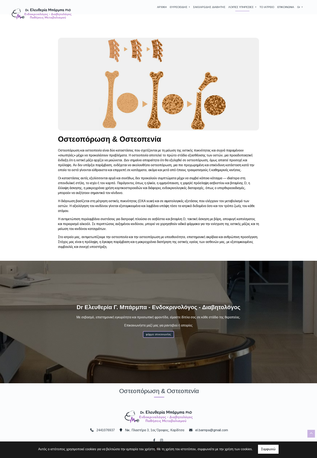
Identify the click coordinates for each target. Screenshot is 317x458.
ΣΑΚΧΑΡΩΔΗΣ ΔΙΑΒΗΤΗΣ (209, 7)
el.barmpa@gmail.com (211, 430)
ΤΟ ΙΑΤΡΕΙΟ (266, 7)
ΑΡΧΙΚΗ (162, 7)
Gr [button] (299, 7)
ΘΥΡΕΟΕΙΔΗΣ (179, 7)
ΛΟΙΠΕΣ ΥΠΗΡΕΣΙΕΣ (241, 7)
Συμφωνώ (268, 449)
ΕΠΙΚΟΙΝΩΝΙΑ (285, 7)
